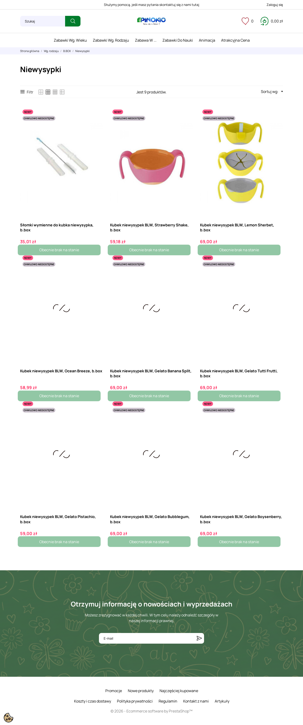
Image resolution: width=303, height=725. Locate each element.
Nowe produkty (141, 690)
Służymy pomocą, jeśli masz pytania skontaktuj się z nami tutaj (151, 4)
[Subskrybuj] (199, 638)
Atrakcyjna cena (235, 40)
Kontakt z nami (196, 701)
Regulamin (168, 701)
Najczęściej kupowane (179, 690)
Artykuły (222, 701)
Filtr (26, 92)
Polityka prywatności (135, 701)
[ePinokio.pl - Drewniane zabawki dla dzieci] (151, 21)
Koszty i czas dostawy (92, 701)
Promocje (113, 690)
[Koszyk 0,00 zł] (272, 21)
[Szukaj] (42, 21)
